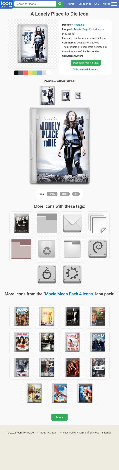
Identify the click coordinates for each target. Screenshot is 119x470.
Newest (70, 3)
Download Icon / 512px (85, 62)
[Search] (59, 4)
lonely (52, 193)
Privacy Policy (68, 432)
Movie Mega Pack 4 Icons (89, 29)
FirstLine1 (79, 24)
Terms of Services (89, 432)
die (75, 193)
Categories (84, 3)
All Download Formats (85, 69)
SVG (96, 3)
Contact (52, 432)
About (42, 432)
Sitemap (107, 432)
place (65, 193)
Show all (59, 417)
